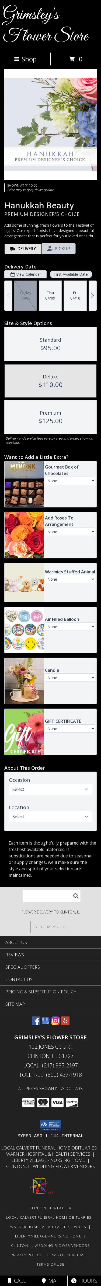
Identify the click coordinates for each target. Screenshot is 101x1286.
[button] (50, 1125)
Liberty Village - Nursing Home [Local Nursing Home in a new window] (49, 1160)
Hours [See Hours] (84, 1280)
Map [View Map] (51, 1280)
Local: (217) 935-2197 (50, 1065)
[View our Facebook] (36, 1023)
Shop (25, 58)
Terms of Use (51, 1264)
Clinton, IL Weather (51, 1208)
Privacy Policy (26, 1254)
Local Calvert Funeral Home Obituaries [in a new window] (49, 1148)
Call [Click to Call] (17, 1280)
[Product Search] (52, 896)
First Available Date (71, 274)
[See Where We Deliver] (50, 926)
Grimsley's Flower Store (45, 25)
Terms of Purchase (66, 1254)
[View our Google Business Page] (45, 1023)
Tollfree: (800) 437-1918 (50, 1074)
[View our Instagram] (55, 1023)
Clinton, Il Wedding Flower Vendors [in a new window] (50, 1166)
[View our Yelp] (65, 1023)
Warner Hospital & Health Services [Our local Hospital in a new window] (49, 1154)
